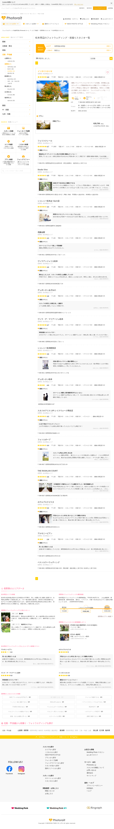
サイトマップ (91, 776)
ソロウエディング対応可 (94, 711)
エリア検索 (9, 144)
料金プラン (87, 98)
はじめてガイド (107, 19)
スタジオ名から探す (52, 766)
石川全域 (11, 95)
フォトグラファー (23, 159)
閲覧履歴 (95, 19)
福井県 (8, 98)
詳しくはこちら (78, 4)
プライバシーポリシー (95, 785)
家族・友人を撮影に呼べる (20, 716)
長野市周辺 (12, 67)
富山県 (8, 86)
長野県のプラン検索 (104, 616)
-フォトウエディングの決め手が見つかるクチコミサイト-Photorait (11, 18)
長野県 (8, 64)
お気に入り (49, 793)
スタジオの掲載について (95, 767)
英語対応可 (94, 707)
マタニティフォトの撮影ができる (20, 711)
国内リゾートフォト (50, 24)
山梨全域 (11, 61)
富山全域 (11, 89)
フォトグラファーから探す (54, 763)
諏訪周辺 (11, 73)
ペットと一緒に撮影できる (20, 702)
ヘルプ (89, 791)
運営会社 (90, 773)
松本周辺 (11, 71)
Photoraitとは (91, 765)
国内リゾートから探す (53, 768)
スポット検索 (8, 131)
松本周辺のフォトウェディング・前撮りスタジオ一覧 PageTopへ (59, 737)
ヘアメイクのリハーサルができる (94, 702)
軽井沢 (11, 69)
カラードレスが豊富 (57, 716)
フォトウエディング (99, 8)
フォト (75, 98)
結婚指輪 (110, 8)
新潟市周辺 (12, 79)
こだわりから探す (51, 752)
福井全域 (11, 100)
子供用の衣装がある (20, 707)
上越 (10, 83)
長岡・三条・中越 (13, 81)
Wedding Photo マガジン (99, 24)
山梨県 (8, 58)
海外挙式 (89, 8)
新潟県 (8, 76)
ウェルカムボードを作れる (57, 707)
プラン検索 (9, 159)
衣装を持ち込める (57, 702)
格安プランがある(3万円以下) (20, 697)
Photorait (57, 820)
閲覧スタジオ (50, 791)
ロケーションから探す (53, 778)
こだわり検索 (23, 144)
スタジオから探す (51, 781)
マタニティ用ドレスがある (57, 711)
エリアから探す (50, 749)
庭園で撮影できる (94, 716)
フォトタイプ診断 (23, 131)
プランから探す (50, 757)
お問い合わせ (91, 770)
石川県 (8, 92)
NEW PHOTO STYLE (74, 24)
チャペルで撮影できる (93, 697)
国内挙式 (81, 8)
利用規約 (90, 788)
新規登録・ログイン (70, 19)
